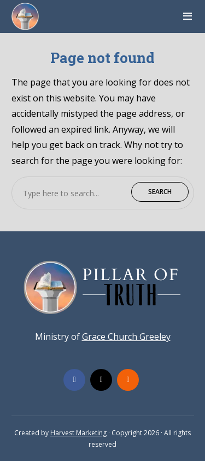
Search (160, 191)
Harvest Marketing (78, 432)
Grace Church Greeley (126, 337)
